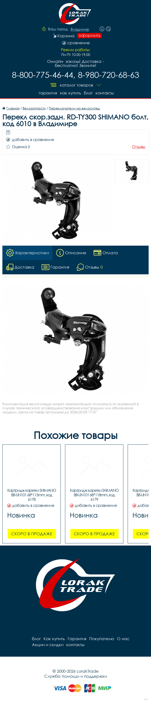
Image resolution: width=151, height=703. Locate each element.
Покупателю (101, 638)
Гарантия (48, 92)
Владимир (80, 29)
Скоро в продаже (31, 533)
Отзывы (138, 147)
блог (88, 92)
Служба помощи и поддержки (75, 676)
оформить (90, 35)
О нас (123, 638)
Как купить (70, 92)
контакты (105, 92)
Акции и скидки (47, 644)
